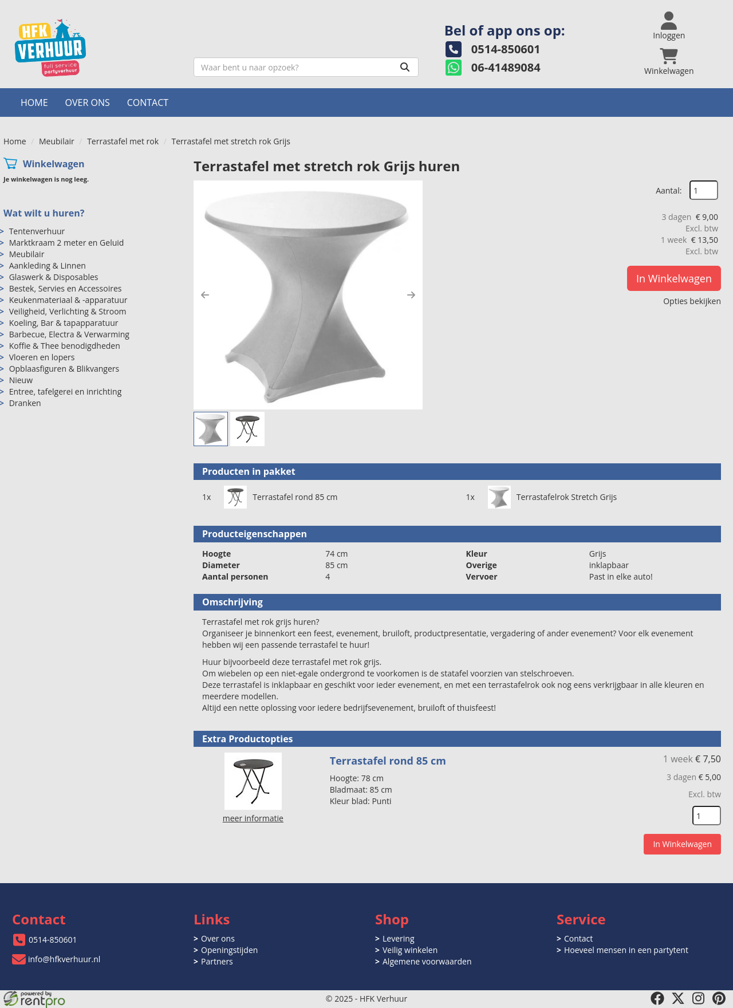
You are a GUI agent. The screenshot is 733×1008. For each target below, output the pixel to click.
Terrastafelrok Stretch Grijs (567, 496)
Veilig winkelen (410, 949)
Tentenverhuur (37, 231)
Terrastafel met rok (123, 141)
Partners (217, 961)
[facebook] (657, 998)
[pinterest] (719, 998)
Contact (147, 102)
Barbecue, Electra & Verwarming (69, 334)
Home (34, 102)
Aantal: (668, 190)
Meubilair (56, 141)
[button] (205, 295)
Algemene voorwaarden (427, 961)
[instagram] (698, 998)
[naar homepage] (94, 48)
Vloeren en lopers (42, 357)
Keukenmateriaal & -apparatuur (68, 299)
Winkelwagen (54, 164)
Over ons (87, 102)
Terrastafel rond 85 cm (295, 496)
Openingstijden (229, 949)
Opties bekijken (692, 301)
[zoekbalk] (306, 67)
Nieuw (21, 380)
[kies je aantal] (706, 815)
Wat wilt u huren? (43, 213)
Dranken (25, 402)
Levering (398, 938)
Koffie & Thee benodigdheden (64, 345)
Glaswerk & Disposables (53, 276)
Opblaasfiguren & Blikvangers (64, 368)
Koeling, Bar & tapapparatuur (64, 322)
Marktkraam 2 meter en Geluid (66, 242)
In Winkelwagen (674, 278)
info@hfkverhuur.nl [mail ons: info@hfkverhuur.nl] (64, 959)
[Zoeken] (405, 67)
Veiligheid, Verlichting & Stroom (68, 311)
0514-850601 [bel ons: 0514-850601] (53, 939)
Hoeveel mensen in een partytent (626, 949)
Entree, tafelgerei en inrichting (65, 391)
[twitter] (678, 998)
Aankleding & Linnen (47, 265)
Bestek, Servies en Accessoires (65, 288)
